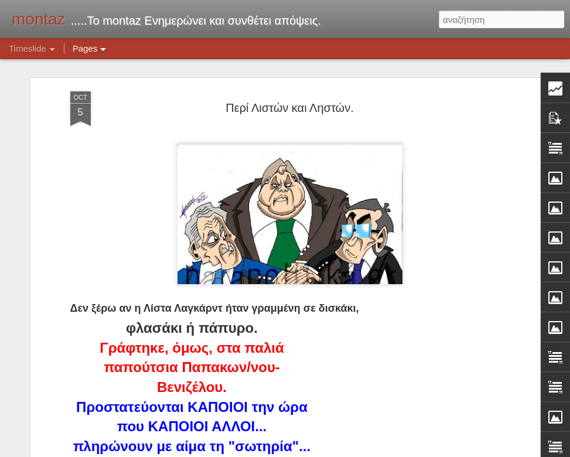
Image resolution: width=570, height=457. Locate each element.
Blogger (356, 450)
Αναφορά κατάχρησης (402, 450)
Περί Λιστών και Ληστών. (289, 87)
